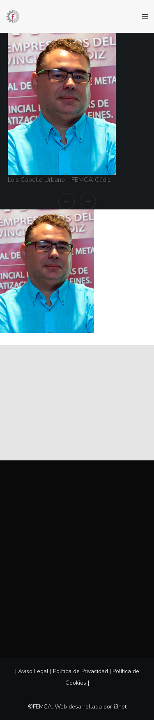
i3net (120, 707)
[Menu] (142, 16)
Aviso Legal (33, 671)
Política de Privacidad (80, 671)
